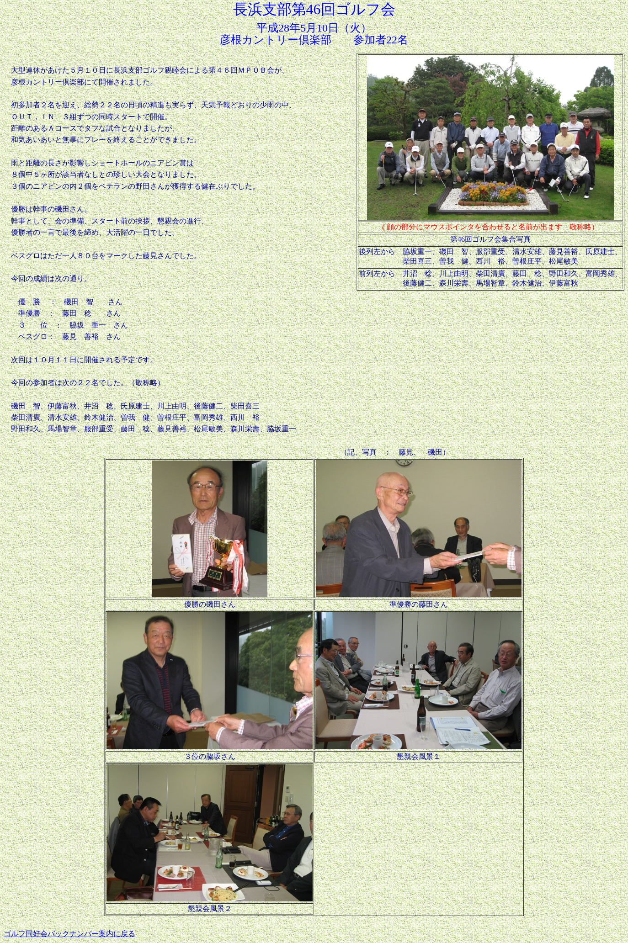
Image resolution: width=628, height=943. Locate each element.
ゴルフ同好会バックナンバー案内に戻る (69, 934)
